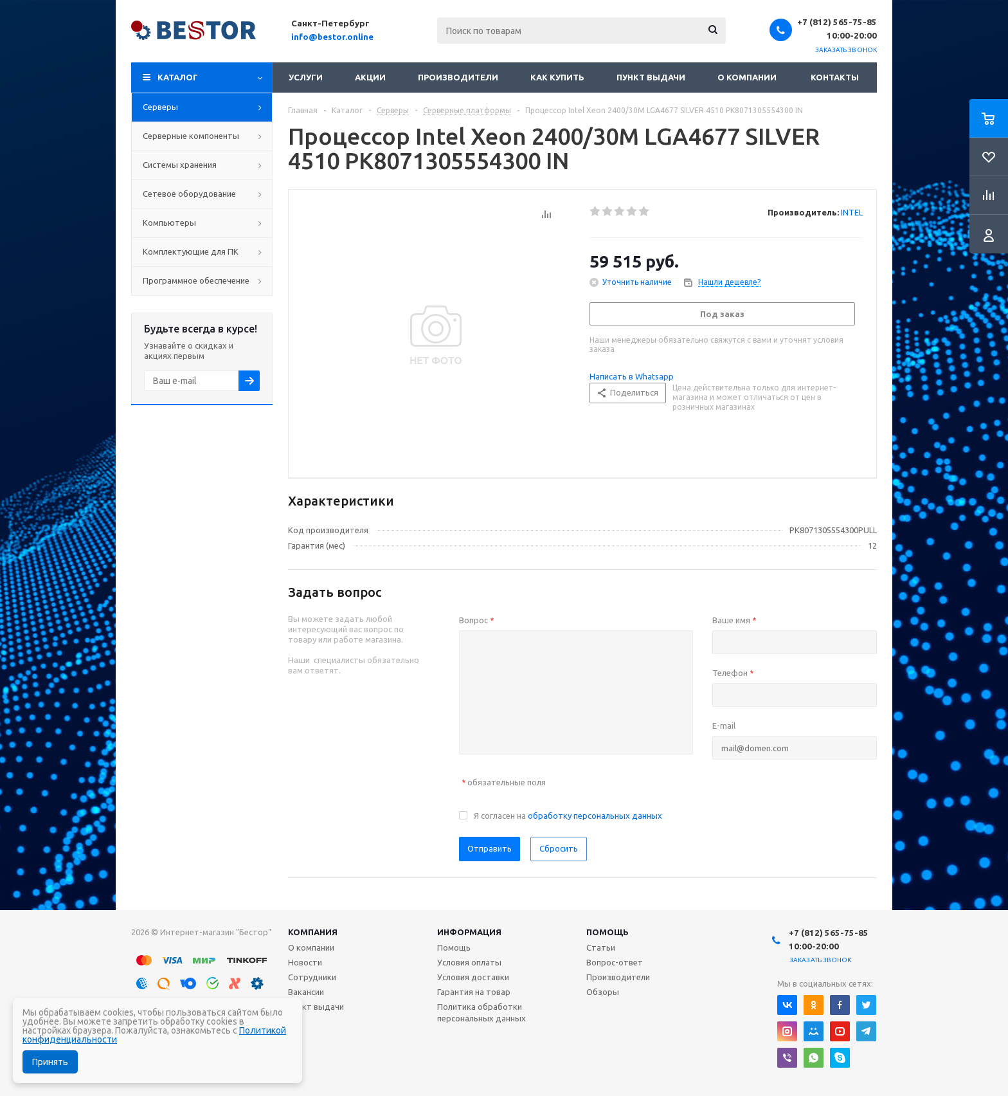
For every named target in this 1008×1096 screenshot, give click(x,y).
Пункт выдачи (650, 77)
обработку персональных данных (595, 815)
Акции (370, 77)
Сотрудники (312, 977)
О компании (747, 77)
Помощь (607, 931)
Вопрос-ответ (614, 962)
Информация (469, 931)
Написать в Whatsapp (632, 376)
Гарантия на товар (473, 991)
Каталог (178, 77)
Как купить (557, 77)
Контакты (835, 77)
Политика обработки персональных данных (481, 1012)
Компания (313, 931)
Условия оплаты (469, 962)
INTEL (852, 212)
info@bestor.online (332, 36)
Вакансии (306, 991)
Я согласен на (568, 815)
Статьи (600, 947)
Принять (50, 1062)
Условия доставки (473, 977)
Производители (458, 77)
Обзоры (602, 991)
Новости (305, 962)
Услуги (306, 77)
